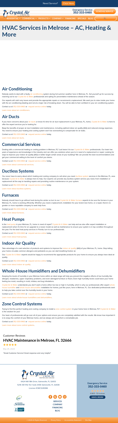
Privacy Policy (56, 420)
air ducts (32, 121)
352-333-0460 (82, 12)
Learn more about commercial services (18, 164)
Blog (57, 411)
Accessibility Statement (72, 420)
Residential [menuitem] (13, 18)
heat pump (11, 224)
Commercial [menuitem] (28, 18)
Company (57, 404)
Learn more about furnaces (13, 212)
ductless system (82, 176)
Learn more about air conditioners (15, 110)
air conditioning (36, 94)
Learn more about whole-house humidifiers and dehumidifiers (27, 297)
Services (57, 401)
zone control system (63, 309)
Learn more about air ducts (13, 138)
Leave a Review (97, 397)
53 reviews (100, 393)
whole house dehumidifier (30, 287)
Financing (57, 407)
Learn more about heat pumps (14, 236)
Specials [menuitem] (82, 18)
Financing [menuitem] (70, 18)
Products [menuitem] (43, 18)
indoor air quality (69, 248)
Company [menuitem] (57, 18)
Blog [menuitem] (90, 18)
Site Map (88, 420)
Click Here (68, 3)
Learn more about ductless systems (16, 188)
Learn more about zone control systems (18, 325)
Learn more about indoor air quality (16, 264)
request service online (37, 106)
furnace (79, 200)
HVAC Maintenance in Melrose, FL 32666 (37, 340)
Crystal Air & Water (25, 96)
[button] (20, 18)
